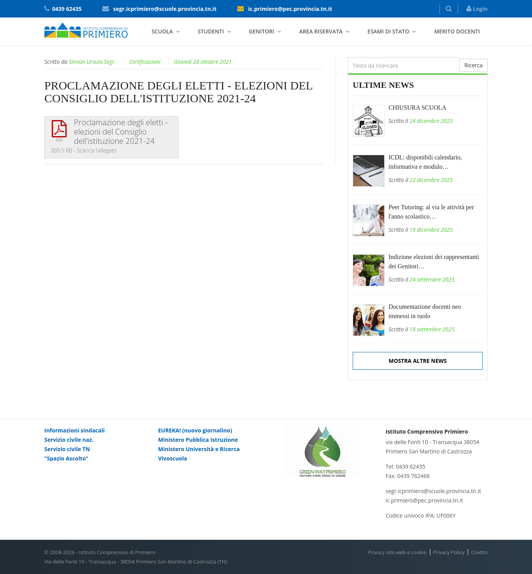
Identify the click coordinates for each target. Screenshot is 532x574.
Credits (479, 552)
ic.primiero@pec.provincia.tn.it (290, 8)
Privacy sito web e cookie (397, 552)
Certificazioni (144, 61)
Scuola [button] (162, 31)
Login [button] (477, 8)
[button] (449, 9)
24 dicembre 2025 (431, 120)
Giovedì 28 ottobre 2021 (203, 61)
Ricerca (473, 65)
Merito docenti (457, 31)
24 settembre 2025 (432, 279)
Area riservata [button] (321, 31)
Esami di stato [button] (389, 31)
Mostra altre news (417, 360)
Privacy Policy (448, 552)
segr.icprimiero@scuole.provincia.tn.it (165, 8)
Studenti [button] (211, 31)
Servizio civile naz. (68, 439)
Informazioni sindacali (74, 430)
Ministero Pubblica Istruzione (198, 439)
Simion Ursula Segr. (92, 61)
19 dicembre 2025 (431, 229)
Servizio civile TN (67, 449)
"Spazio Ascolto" (66, 458)
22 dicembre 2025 (431, 180)
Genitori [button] (261, 31)
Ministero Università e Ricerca (199, 449)
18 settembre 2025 (432, 329)
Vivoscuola (172, 458)
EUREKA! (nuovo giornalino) (195, 430)
